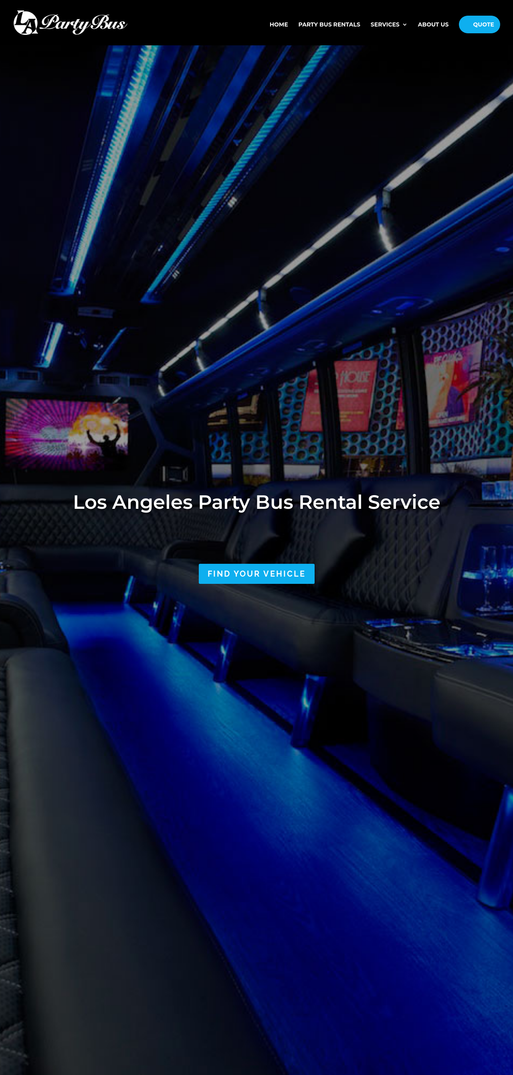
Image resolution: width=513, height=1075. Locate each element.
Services (385, 27)
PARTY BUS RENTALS (329, 27)
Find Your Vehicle (257, 574)
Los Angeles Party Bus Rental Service (256, 502)
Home (279, 27)
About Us (433, 27)
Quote (483, 26)
